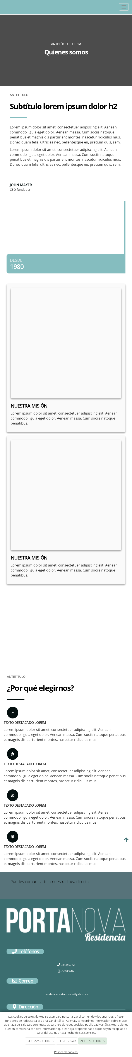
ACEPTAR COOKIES (93, 1041)
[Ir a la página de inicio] (2, 7)
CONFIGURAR (67, 1041)
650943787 (66, 971)
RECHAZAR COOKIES (40, 1041)
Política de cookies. (66, 1052)
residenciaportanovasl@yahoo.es (66, 994)
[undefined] (66, 343)
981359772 (66, 965)
